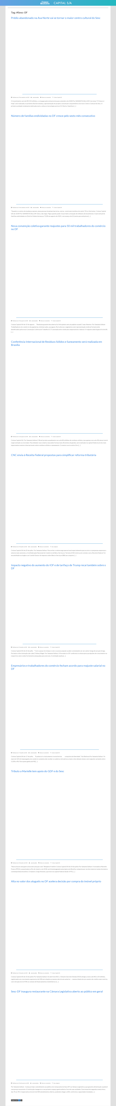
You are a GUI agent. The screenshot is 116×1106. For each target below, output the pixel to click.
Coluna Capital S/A (58, 97)
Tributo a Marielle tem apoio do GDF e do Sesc (37, 771)
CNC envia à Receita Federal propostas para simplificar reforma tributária (53, 455)
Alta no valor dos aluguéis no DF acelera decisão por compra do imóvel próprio (56, 881)
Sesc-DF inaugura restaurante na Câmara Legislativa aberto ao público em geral (57, 991)
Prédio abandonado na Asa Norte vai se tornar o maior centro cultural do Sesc (55, 17)
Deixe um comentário (46, 97)
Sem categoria (55, 546)
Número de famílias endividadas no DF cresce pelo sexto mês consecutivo (53, 115)
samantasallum (35, 97)
